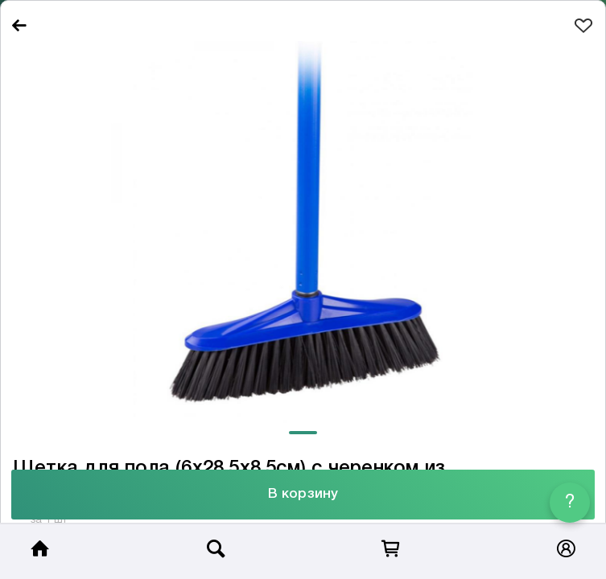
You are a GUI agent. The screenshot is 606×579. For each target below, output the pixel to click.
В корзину (303, 494)
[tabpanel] (303, 232)
